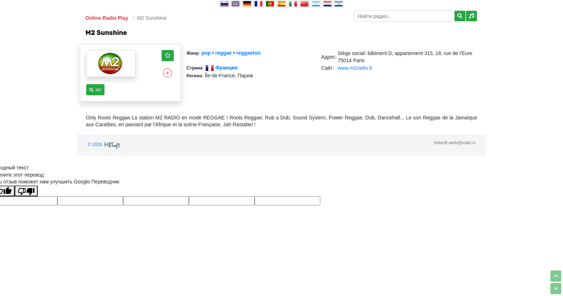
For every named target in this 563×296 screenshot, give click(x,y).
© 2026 (104, 144)
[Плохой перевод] (26, 191)
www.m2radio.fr (355, 68)
